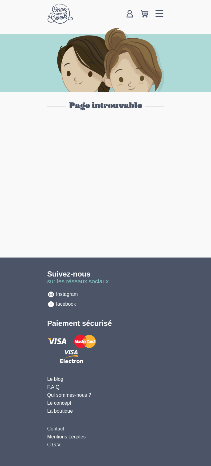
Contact (55, 428)
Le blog (55, 379)
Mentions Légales (66, 436)
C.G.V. (54, 444)
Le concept (59, 403)
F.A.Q (53, 387)
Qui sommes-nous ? (69, 395)
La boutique (60, 411)
